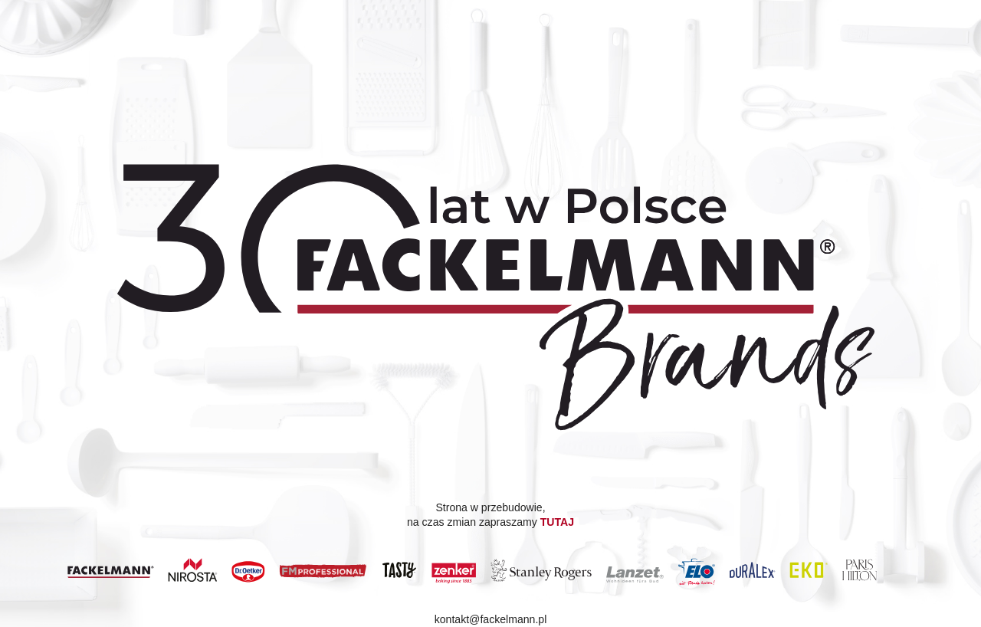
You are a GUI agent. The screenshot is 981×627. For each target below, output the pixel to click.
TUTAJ (557, 522)
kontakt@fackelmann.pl (491, 620)
